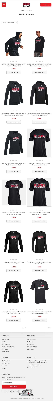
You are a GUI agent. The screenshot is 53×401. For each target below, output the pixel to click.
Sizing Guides (30, 349)
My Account (30, 341)
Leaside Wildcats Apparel (8, 346)
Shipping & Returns (32, 346)
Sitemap (4, 368)
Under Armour (29, 10)
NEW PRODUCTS (6, 344)
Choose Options (13, 72)
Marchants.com (5, 363)
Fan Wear (4, 341)
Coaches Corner (6, 339)
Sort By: (4, 22)
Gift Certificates (5, 366)
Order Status (30, 344)
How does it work (31, 339)
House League (5, 351)
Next (49, 328)
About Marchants (6, 361)
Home (22, 10)
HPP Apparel (5, 349)
